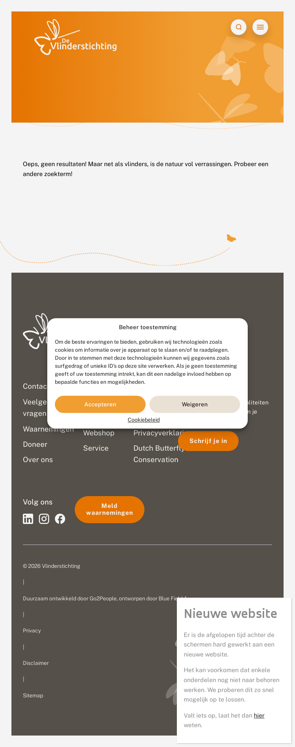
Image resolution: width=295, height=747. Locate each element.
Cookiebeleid (144, 420)
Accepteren (100, 404)
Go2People (103, 598)
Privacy (32, 630)
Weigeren (195, 404)
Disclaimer (36, 663)
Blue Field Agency (181, 598)
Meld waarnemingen (109, 509)
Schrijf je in (208, 441)
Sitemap (33, 695)
